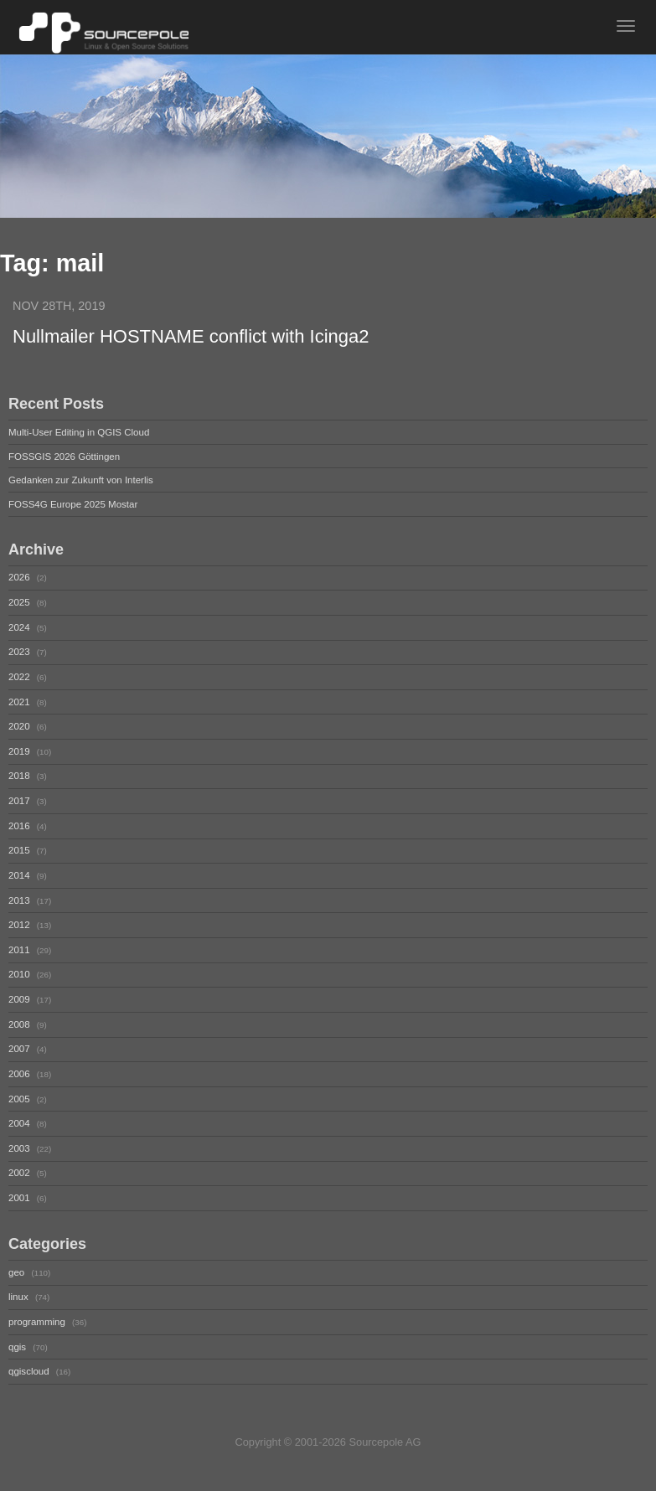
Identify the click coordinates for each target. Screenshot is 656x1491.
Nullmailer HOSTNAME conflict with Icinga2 (191, 336)
